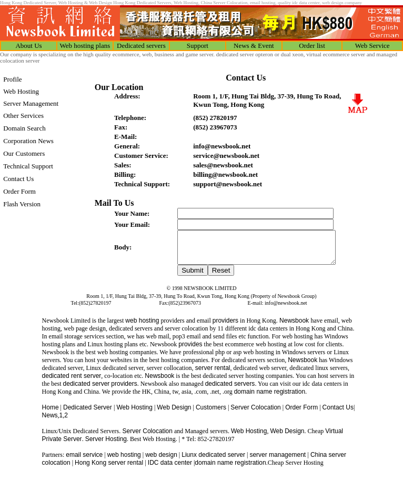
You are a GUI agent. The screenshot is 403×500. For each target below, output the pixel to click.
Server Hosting (106, 445)
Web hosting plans (85, 45)
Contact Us (338, 413)
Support (197, 45)
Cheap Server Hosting (296, 469)
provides (190, 350)
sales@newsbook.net (223, 165)
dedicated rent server (72, 382)
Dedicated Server (88, 413)
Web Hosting (134, 413)
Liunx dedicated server (213, 461)
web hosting (142, 327)
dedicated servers (230, 390)
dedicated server (86, 390)
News (50, 421)
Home (50, 413)
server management (278, 461)
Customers (211, 413)
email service (84, 461)
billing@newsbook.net (225, 174)
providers (225, 327)
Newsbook (294, 327)
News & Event (254, 45)
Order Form (301, 413)
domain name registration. (270, 398)
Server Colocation (255, 413)
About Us (28, 45)
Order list (312, 45)
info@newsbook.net (221, 146)
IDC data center (170, 469)
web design (161, 461)
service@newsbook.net (226, 155)
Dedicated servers (141, 45)
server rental (212, 374)
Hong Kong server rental (110, 469)
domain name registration (230, 469)
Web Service (372, 45)
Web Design (174, 413)
